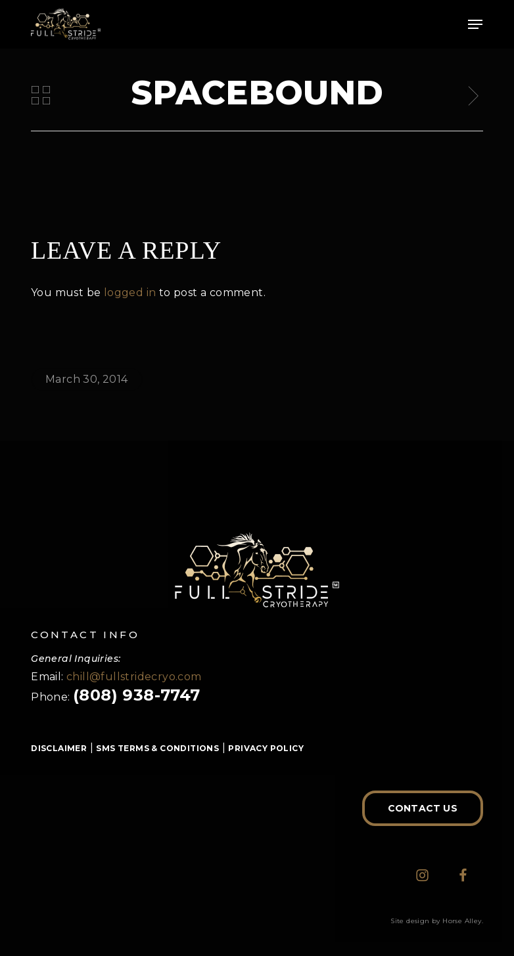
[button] (475, 24)
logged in (130, 292)
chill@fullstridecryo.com (134, 676)
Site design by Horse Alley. (436, 921)
